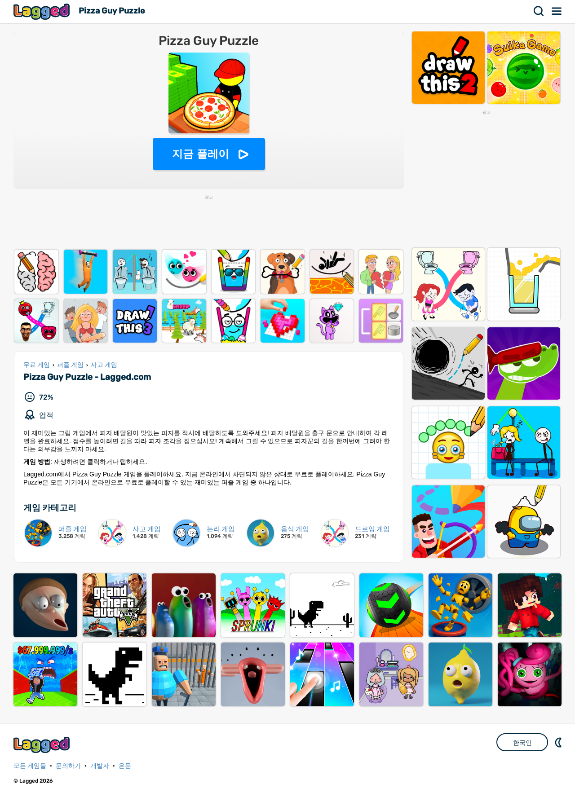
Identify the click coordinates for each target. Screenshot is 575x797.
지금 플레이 (200, 154)
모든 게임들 (29, 766)
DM (559, 742)
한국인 (522, 742)
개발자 (99, 766)
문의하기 (68, 766)
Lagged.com (42, 744)
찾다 (539, 11)
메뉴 (557, 11)
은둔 (125, 766)
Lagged (42, 11)
